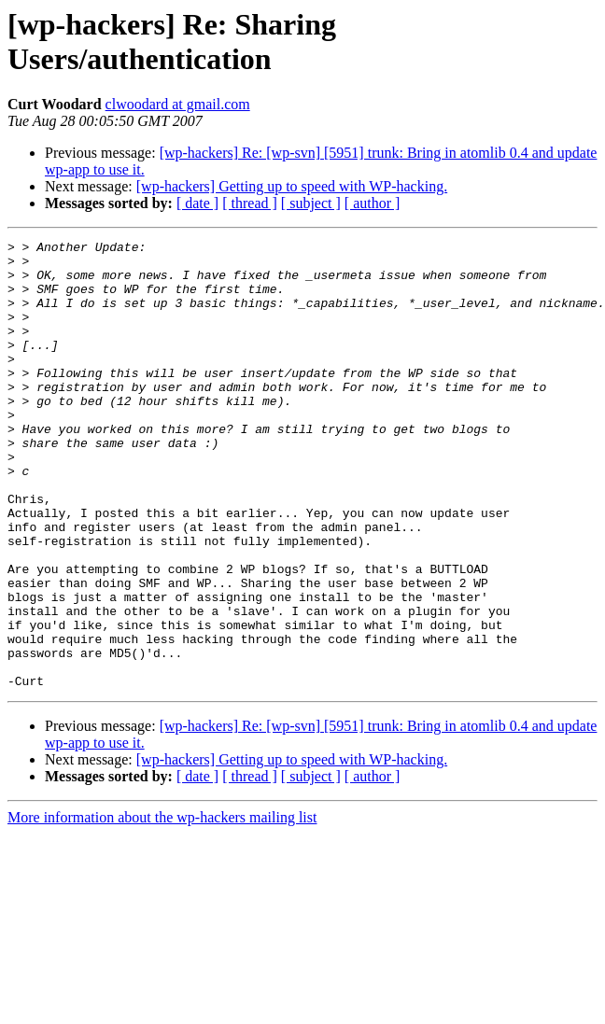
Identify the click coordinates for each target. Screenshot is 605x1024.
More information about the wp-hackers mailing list (162, 907)
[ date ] (197, 203)
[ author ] (373, 203)
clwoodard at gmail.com (178, 104)
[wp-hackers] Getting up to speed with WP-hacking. (291, 186)
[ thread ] (249, 203)
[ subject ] (311, 203)
